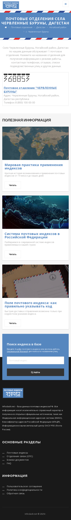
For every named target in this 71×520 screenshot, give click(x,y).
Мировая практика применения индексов (34, 166)
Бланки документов (18, 459)
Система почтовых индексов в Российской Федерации (32, 235)
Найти (35, 372)
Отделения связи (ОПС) (20, 456)
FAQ (9, 463)
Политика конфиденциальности (24, 489)
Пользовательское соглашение (24, 486)
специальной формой (17, 351)
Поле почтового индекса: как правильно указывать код (31, 304)
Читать (13, 185)
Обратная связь (16, 493)
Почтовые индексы (17, 452)
